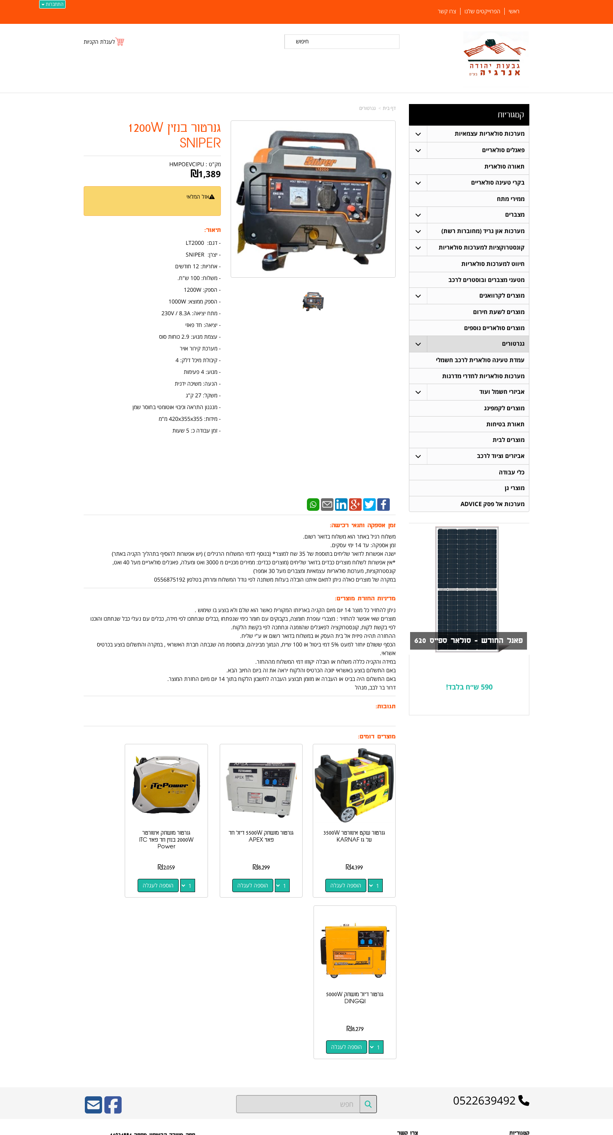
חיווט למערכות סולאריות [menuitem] (493, 264)
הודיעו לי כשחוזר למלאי (190, 205)
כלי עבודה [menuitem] (512, 474)
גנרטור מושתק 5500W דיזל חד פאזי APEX (280, 823)
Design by (164, 1024)
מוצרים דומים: (377, 736)
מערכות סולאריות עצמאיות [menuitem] (490, 133)
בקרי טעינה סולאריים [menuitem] (498, 182)
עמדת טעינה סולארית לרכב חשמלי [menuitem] (480, 361)
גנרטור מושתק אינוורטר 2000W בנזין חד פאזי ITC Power (199, 826)
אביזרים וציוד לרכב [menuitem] (501, 458)
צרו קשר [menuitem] (447, 11)
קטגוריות (511, 115)
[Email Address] (93, 935)
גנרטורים (367, 108)
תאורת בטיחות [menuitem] (505, 426)
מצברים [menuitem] (515, 215)
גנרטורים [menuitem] (513, 345)
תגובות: (386, 706)
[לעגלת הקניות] (104, 41)
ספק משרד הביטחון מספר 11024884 (152, 959)
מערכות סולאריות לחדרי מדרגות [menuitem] (483, 377)
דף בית (389, 108)
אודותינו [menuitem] (521, 1059)
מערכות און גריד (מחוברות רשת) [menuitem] (483, 231)
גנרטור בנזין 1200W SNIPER (174, 135)
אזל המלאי (197, 196)
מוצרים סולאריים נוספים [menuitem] (494, 329)
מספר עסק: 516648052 (390, 981)
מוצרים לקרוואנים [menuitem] (502, 296)
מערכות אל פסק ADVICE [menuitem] (493, 506)
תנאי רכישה (407, 994)
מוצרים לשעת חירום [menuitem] (499, 313)
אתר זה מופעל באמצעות (306, 1128)
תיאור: (212, 230)
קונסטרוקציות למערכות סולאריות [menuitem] (482, 248)
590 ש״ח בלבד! (469, 689)
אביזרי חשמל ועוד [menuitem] (502, 393)
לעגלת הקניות (99, 41)
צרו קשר (407, 958)
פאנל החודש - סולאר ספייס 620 (467, 643)
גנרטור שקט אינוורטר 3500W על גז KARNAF (361, 826)
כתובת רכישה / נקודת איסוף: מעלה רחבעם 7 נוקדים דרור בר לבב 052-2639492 (163, 994)
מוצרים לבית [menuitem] (509, 442)
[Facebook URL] (113, 935)
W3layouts (179, 1024)
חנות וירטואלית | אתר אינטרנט (257, 1127)
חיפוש (302, 41)
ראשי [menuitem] (514, 11)
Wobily (331, 1127)
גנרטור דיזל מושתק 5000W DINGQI (118, 823)
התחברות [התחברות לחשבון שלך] (52, 4)
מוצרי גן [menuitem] (515, 490)
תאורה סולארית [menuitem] (504, 166)
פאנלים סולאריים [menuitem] (503, 150)
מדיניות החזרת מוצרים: (365, 598)
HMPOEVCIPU (186, 164)
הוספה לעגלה (352, 871)
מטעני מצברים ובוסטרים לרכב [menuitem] (486, 280)
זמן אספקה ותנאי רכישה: (363, 525)
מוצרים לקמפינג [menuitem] (504, 410)
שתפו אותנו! (406, 1014)
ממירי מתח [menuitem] (511, 199)
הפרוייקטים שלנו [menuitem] (482, 11)
